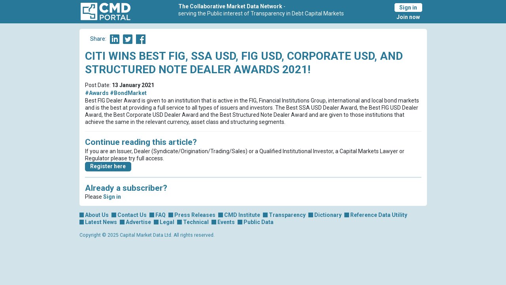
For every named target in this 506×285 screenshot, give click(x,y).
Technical (196, 222)
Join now (408, 17)
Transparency (287, 215)
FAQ (160, 215)
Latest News (101, 222)
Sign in (408, 7)
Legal (167, 222)
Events (226, 222)
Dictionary (328, 215)
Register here (108, 166)
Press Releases (194, 215)
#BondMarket (128, 93)
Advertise (138, 222)
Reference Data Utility (378, 215)
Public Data (259, 222)
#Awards (97, 93)
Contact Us (132, 215)
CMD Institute (242, 215)
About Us (97, 215)
